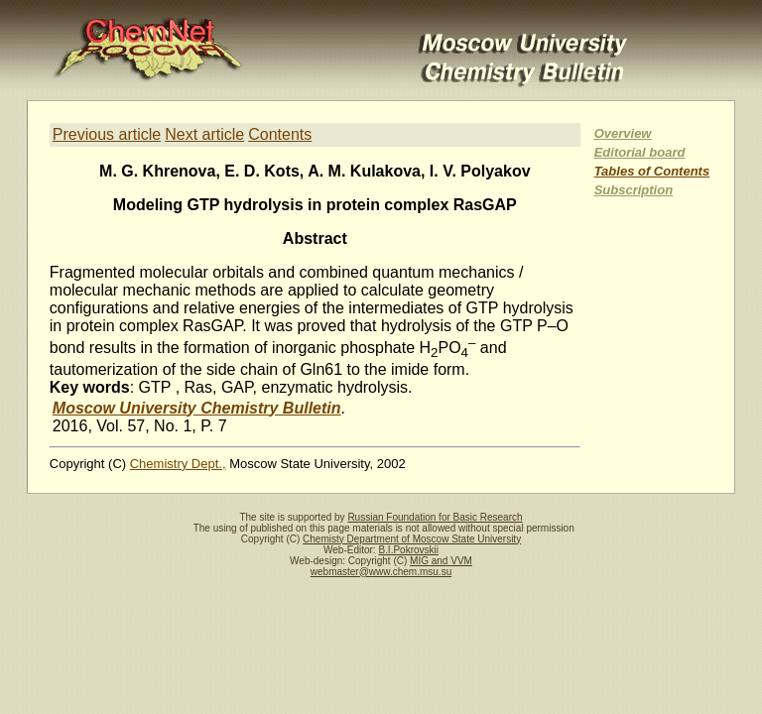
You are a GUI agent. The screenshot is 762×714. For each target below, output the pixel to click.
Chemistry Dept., (178, 463)
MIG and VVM (441, 560)
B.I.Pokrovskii (408, 549)
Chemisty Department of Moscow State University (412, 539)
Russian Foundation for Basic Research (434, 517)
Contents (280, 134)
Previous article (107, 134)
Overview (623, 133)
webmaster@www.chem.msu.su (381, 571)
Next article (204, 134)
